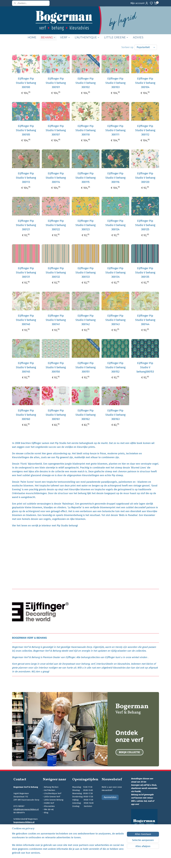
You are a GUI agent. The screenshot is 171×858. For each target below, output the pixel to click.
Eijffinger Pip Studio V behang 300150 (56, 367)
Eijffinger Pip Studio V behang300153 (145, 367)
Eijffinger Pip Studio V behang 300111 (115, 130)
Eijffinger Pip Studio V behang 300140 (26, 320)
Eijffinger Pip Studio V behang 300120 (145, 178)
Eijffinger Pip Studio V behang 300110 (85, 130)
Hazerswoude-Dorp (81, 647)
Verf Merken (49, 790)
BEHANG (48, 37)
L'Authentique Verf (52, 793)
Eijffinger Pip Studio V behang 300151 (85, 367)
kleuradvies (123, 663)
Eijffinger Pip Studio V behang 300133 (85, 272)
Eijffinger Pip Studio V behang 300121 (26, 225)
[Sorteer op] (146, 47)
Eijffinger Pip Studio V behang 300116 (115, 178)
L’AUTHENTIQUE (87, 37)
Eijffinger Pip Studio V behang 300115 (85, 178)
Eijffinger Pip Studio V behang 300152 (115, 367)
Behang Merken (51, 787)
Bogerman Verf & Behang (26, 647)
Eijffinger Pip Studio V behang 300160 (26, 415)
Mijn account (139, 3)
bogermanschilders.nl (23, 822)
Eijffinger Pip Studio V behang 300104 (145, 83)
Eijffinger (70, 657)
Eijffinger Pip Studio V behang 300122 (56, 225)
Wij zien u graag (39, 671)
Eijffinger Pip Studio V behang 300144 (145, 320)
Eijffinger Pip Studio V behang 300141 (56, 320)
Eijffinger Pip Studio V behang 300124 (115, 225)
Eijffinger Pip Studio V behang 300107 (56, 130)
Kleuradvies (49, 806)
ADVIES (138, 37)
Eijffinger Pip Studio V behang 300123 (85, 225)
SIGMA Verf (49, 803)
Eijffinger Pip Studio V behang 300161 (56, 415)
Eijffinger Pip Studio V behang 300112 (145, 130)
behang (85, 663)
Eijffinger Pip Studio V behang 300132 (56, 272)
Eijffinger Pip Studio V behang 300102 (85, 83)
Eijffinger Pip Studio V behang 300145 (26, 367)
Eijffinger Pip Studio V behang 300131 (26, 272)
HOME (32, 37)
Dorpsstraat (68, 663)
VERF (65, 37)
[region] (68, 845)
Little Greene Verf (52, 796)
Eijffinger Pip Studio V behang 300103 (115, 83)
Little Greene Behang (53, 800)
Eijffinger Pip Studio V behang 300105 (26, 130)
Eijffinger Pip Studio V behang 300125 (145, 225)
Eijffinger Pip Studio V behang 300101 (56, 83)
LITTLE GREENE (116, 37)
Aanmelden (110, 797)
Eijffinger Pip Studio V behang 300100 (26, 83)
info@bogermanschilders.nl (26, 809)
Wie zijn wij (48, 809)
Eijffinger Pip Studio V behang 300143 (115, 320)
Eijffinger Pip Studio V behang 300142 (85, 320)
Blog (46, 812)
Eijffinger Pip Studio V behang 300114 (56, 178)
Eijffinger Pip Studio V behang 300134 (115, 272)
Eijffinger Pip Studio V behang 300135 (145, 272)
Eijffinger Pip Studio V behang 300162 (85, 415)
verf (93, 663)
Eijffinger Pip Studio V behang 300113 (26, 178)
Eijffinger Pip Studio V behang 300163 (115, 415)
